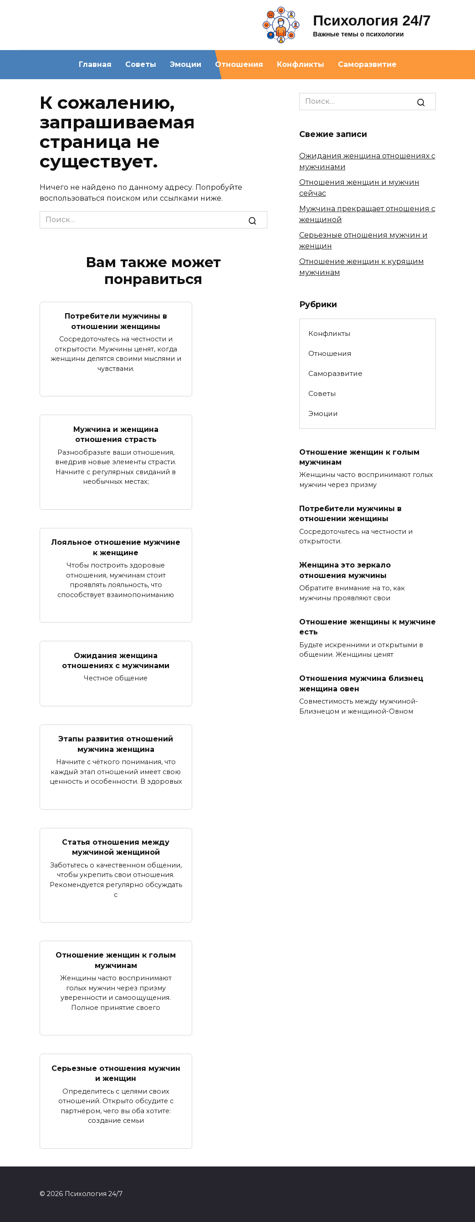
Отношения (239, 64)
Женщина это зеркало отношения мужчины (345, 570)
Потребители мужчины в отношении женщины (116, 321)
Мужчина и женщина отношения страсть (115, 434)
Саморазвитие (367, 64)
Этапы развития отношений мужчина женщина (115, 744)
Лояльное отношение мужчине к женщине (115, 547)
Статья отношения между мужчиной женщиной (115, 847)
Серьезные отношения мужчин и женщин (115, 1073)
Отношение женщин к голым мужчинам (116, 960)
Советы (140, 64)
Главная (95, 64)
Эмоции (185, 64)
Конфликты (300, 64)
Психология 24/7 (372, 20)
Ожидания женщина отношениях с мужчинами (115, 660)
